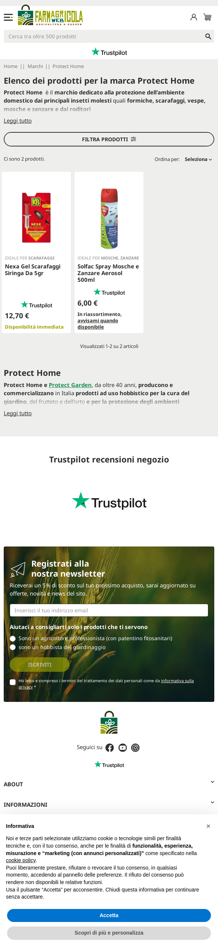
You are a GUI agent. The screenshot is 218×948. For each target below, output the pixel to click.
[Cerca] (109, 36)
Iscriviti (39, 664)
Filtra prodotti (109, 139)
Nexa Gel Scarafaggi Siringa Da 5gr (32, 269)
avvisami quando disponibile (98, 323)
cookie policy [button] (20, 860)
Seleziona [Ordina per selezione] (198, 159)
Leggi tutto (18, 120)
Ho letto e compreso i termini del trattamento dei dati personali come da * (106, 684)
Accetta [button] (109, 915)
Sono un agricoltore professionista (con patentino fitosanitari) (95, 638)
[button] (208, 826)
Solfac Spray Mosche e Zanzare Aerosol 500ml (108, 272)
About (109, 784)
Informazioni (109, 804)
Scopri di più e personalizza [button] (109, 933)
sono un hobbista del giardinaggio (62, 647)
